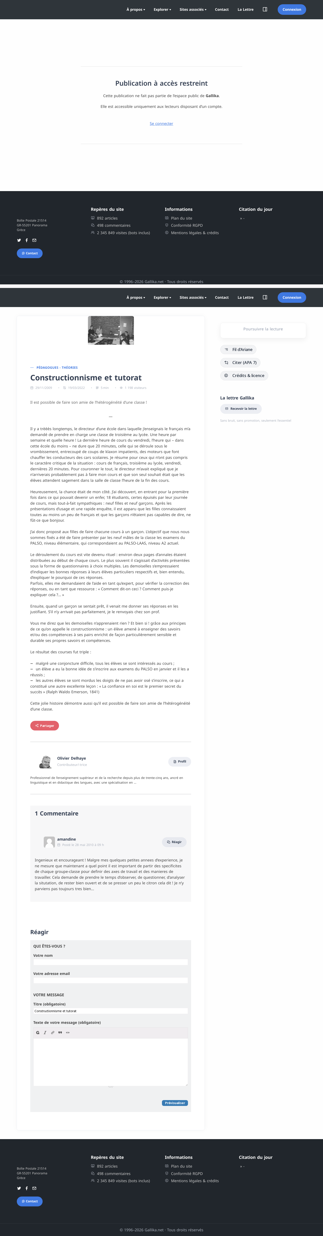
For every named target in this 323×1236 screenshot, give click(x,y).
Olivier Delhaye (71, 758)
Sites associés (192, 9)
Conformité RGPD (184, 225)
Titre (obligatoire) (49, 1004)
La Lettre (246, 9)
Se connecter (161, 123)
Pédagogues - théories (57, 368)
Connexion (292, 9)
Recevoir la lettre (241, 409)
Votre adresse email (51, 973)
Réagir (174, 842)
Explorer (161, 9)
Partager (44, 726)
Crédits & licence (244, 375)
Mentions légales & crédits (192, 232)
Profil (179, 762)
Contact (222, 9)
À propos (134, 9)
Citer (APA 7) (240, 362)
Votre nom (43, 955)
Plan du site (178, 218)
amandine (66, 839)
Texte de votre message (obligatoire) (67, 1022)
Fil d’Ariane (238, 349)
